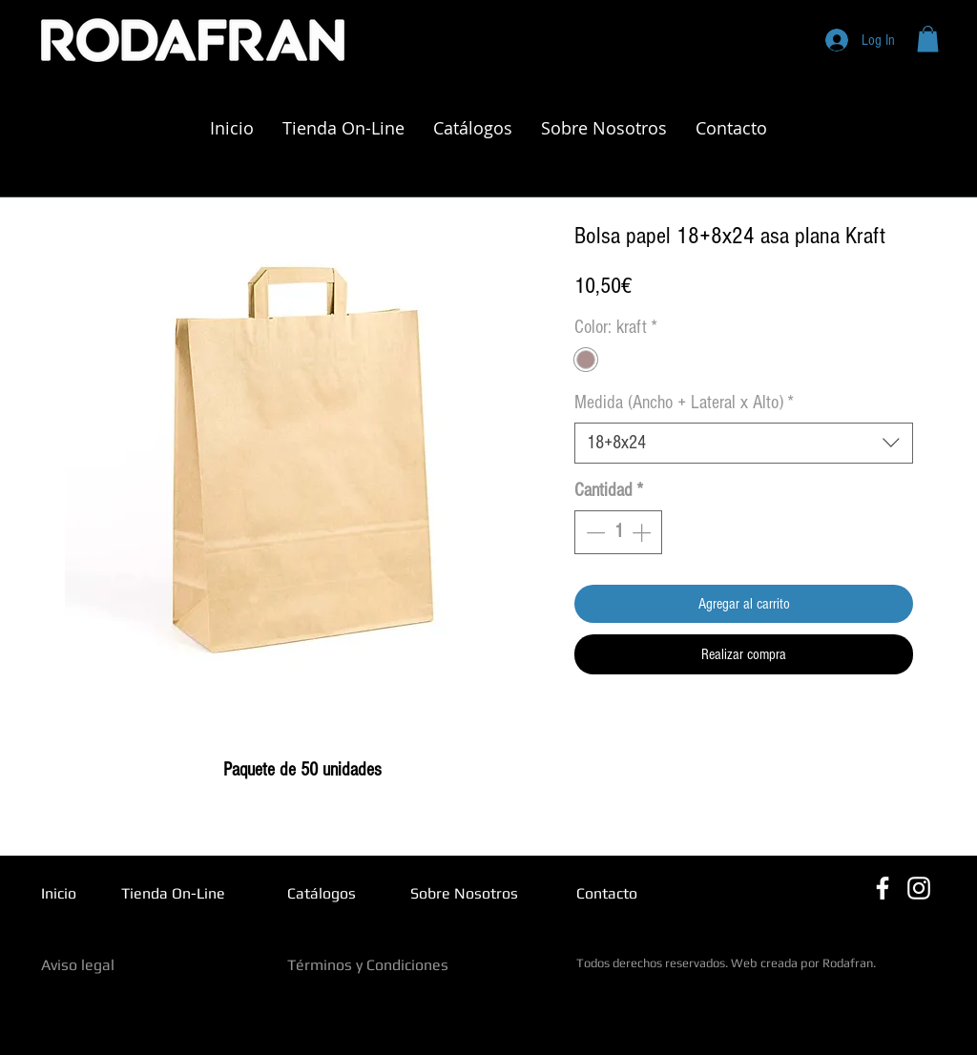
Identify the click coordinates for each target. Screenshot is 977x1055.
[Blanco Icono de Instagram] (919, 888)
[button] (928, 39)
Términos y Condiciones (367, 965)
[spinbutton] (618, 532)
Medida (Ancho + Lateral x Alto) (684, 402)
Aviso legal (77, 965)
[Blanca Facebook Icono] (882, 888)
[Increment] (643, 532)
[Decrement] (593, 532)
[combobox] (743, 443)
